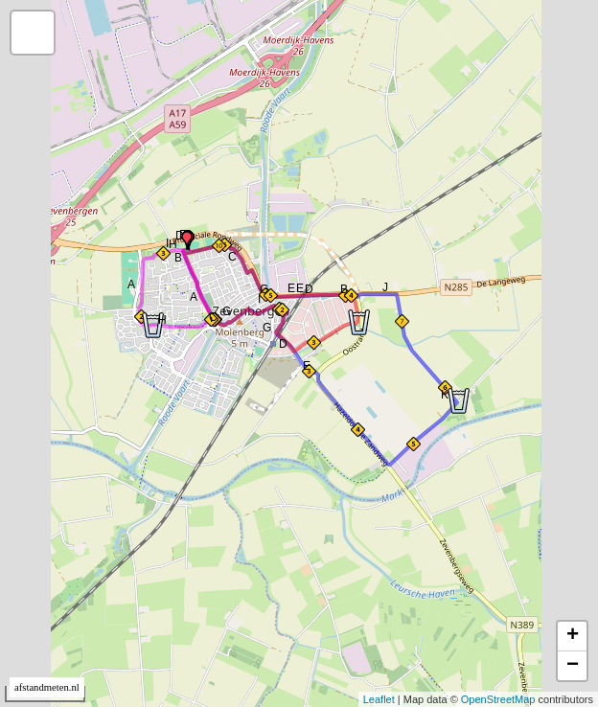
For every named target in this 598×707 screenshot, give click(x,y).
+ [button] (572, 636)
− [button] (572, 665)
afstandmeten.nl (47, 687)
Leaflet (379, 699)
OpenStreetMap (498, 699)
